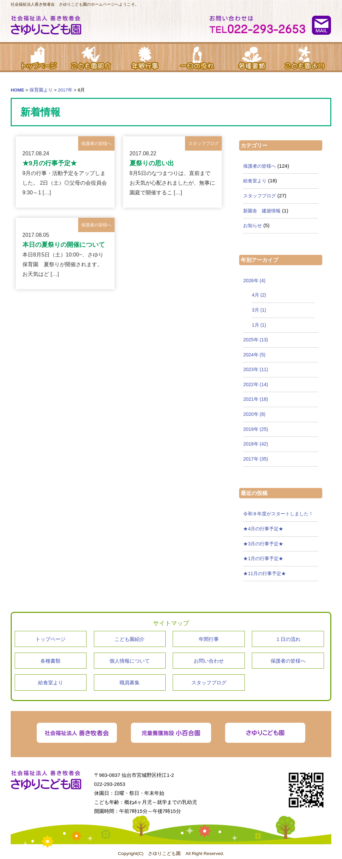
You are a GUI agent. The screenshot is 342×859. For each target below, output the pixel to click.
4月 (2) (259, 295)
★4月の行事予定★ (263, 528)
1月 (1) (259, 325)
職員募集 (130, 682)
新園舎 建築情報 (262, 210)
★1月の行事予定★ (263, 558)
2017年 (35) (255, 459)
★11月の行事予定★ (264, 573)
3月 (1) (259, 310)
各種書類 (251, 57)
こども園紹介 (91, 57)
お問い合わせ (209, 661)
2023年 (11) (255, 369)
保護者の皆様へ (259, 166)
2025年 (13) (255, 339)
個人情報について (130, 661)
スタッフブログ (259, 195)
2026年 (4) (254, 280)
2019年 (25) (255, 429)
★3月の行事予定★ (263, 543)
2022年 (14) (255, 384)
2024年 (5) (254, 354)
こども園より (304, 57)
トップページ (37, 57)
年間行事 (144, 57)
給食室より (255, 180)
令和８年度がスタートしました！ (278, 513)
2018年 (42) (255, 444)
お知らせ (252, 225)
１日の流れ (197, 57)
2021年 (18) (255, 399)
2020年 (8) (254, 414)
